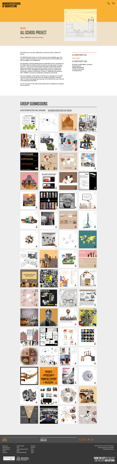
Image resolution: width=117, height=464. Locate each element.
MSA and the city (6, 447)
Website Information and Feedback (106, 447)
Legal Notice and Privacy (108, 449)
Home (22, 37)
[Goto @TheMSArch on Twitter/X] (89, 439)
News (32, 449)
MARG (32, 452)
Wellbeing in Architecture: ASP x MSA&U (60, 110)
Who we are (5, 445)
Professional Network (21, 452)
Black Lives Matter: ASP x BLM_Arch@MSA (32, 110)
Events (32, 450)
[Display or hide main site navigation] (113, 3)
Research (33, 445)
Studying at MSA (20, 445)
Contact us (4, 452)
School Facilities (6, 449)
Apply (4, 439)
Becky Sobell (76, 58)
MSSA (18, 450)
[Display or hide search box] (108, 3)
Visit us (43, 439)
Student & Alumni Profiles (22, 449)
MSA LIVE (33, 447)
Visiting (4, 450)
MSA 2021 (28, 37)
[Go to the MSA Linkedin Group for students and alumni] (92, 439)
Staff (18, 447)
